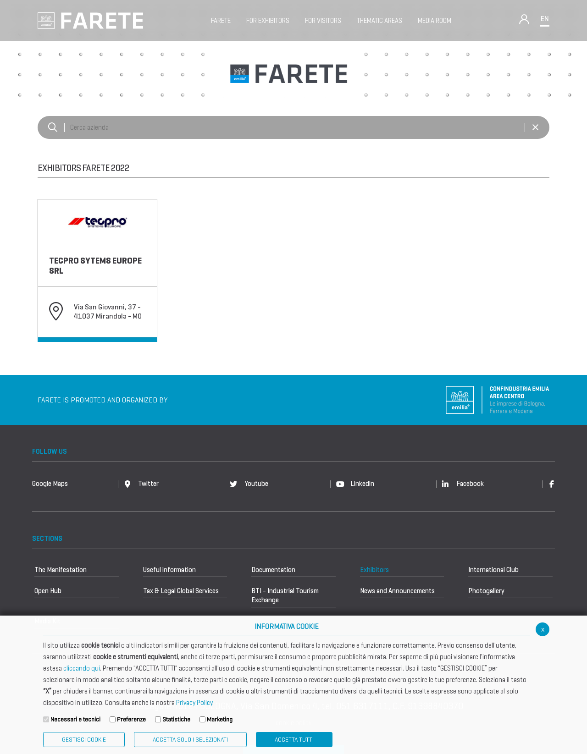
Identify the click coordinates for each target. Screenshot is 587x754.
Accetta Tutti (294, 739)
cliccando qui (81, 668)
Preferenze (131, 719)
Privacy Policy (194, 703)
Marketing (220, 719)
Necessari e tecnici (75, 719)
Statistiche (176, 719)
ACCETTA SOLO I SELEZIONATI (190, 739)
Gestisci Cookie (84, 739)
